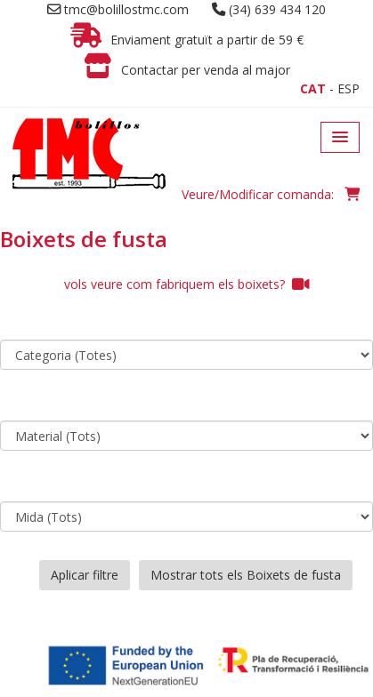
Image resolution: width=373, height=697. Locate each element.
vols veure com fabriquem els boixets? (187, 284)
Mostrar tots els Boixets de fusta (245, 574)
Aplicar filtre (84, 574)
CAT (313, 88)
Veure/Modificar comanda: (271, 194)
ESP (348, 88)
